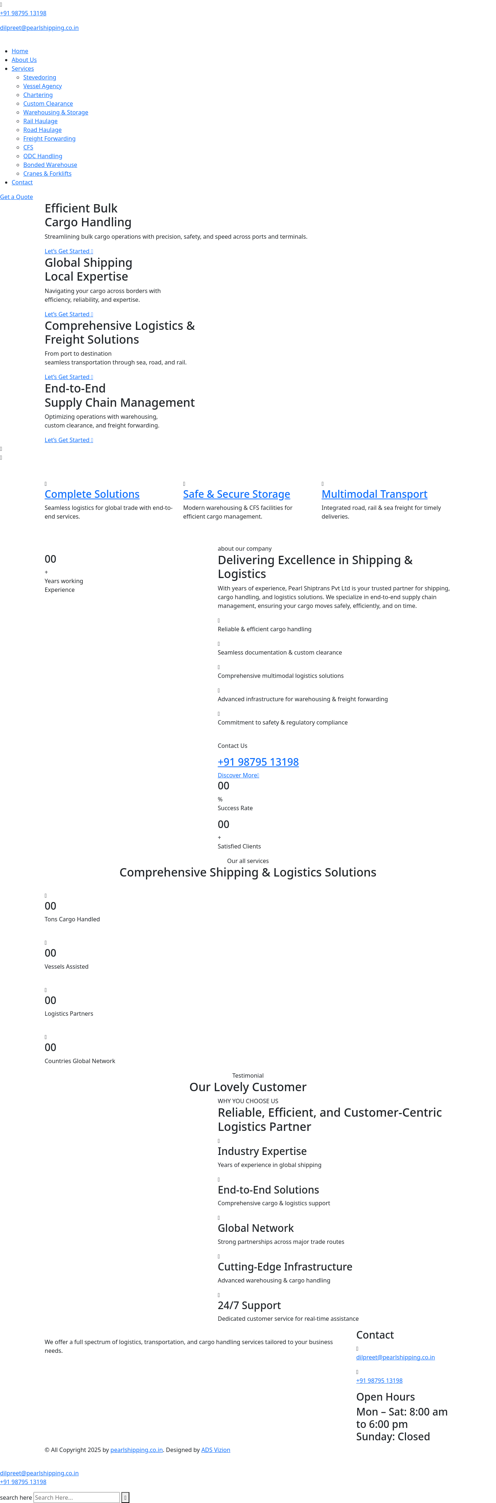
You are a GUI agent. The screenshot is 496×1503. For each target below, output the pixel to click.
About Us (24, 60)
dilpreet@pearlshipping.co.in (39, 28)
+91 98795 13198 (23, 13)
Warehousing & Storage (55, 112)
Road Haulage (42, 130)
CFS (28, 147)
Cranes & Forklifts (47, 173)
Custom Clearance (48, 103)
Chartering (38, 95)
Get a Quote (16, 197)
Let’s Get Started (69, 251)
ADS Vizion (215, 1450)
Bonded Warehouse (50, 165)
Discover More (238, 775)
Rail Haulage (40, 121)
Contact (22, 182)
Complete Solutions (92, 494)
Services (23, 69)
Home (20, 51)
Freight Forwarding (49, 138)
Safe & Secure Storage (236, 494)
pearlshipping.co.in (136, 1450)
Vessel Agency (42, 86)
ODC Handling (42, 156)
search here (16, 1498)
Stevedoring (39, 77)
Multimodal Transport (375, 494)
